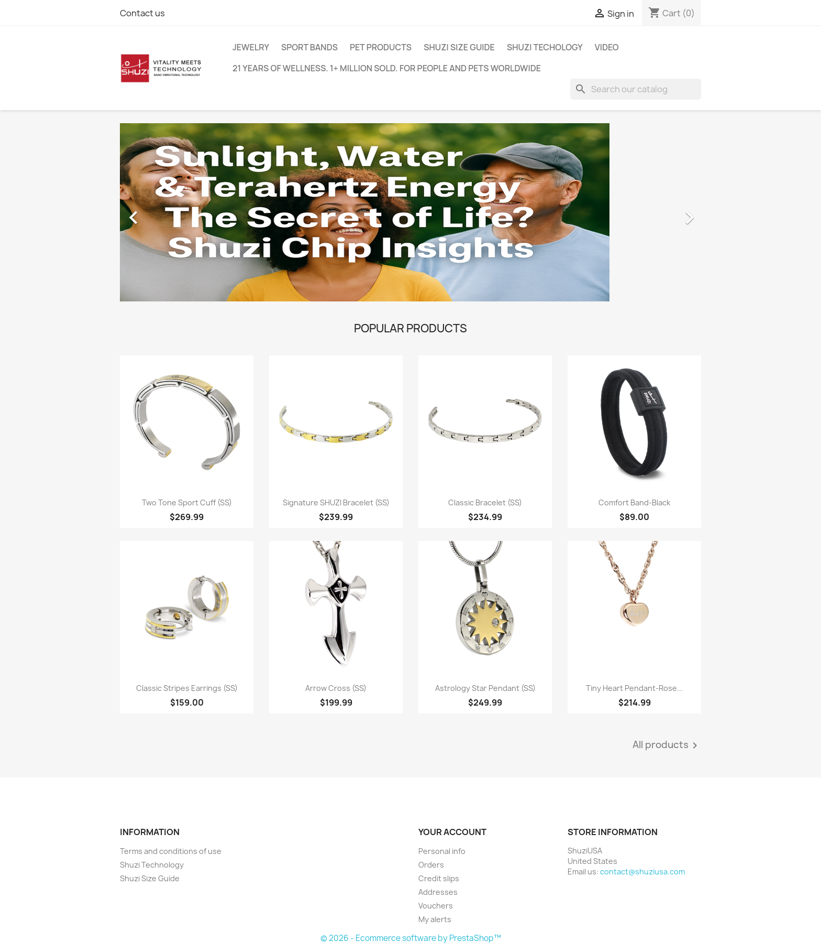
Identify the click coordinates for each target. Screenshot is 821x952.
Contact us (142, 13)
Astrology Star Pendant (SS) (485, 688)
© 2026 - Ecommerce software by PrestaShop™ (410, 938)
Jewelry (250, 47)
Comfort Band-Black (634, 502)
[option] (410, 212)
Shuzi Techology (545, 47)
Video (607, 47)
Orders (431, 865)
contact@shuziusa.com (642, 872)
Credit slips (438, 878)
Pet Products (381, 47)
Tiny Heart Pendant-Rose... (634, 688)
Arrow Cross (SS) (336, 688)
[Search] (635, 89)
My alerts (434, 919)
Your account (452, 832)
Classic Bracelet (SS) (485, 502)
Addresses (438, 892)
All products (667, 745)
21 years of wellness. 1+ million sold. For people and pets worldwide (386, 68)
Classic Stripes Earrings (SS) (187, 688)
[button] (163, 212)
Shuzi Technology (152, 865)
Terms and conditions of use (170, 851)
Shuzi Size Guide (459, 47)
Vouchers (435, 906)
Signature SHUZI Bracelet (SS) (336, 502)
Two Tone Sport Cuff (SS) (187, 502)
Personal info (441, 851)
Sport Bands (309, 47)
